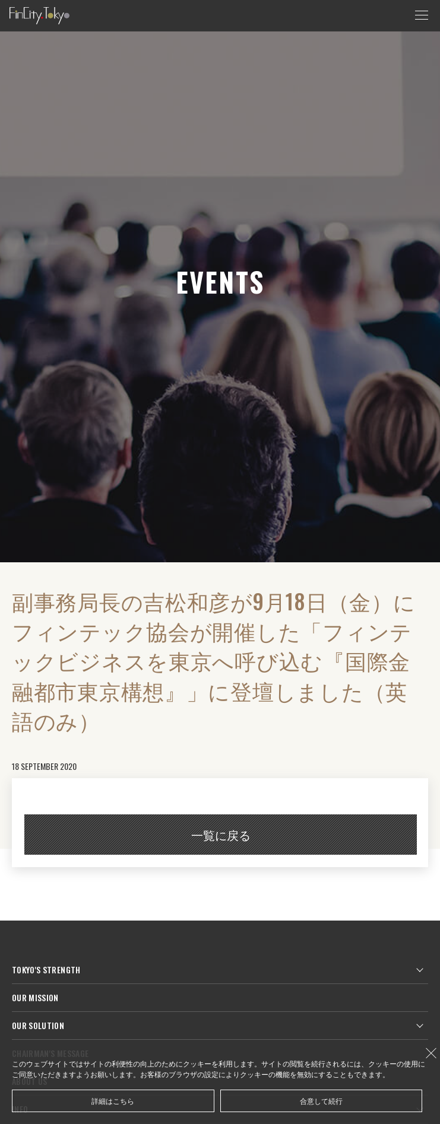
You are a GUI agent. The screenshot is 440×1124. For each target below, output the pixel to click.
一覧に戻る (221, 834)
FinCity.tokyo (39, 15)
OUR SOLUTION (38, 1025)
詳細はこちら (112, 1101)
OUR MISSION (35, 997)
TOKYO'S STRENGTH (46, 969)
